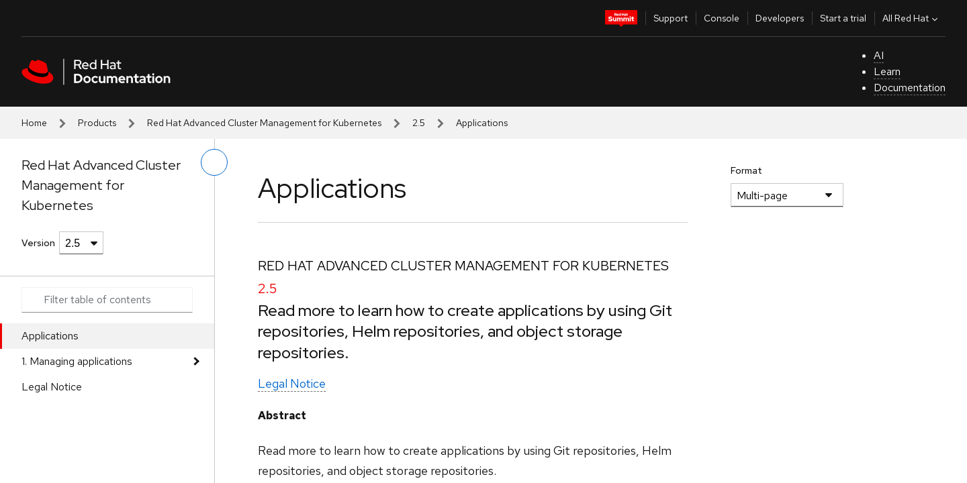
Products (97, 123)
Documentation (910, 87)
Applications (50, 336)
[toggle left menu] (214, 162)
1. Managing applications (76, 361)
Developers (779, 18)
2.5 (418, 123)
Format (746, 170)
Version (38, 243)
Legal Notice (51, 387)
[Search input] (107, 300)
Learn (887, 71)
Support (670, 18)
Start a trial (843, 18)
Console (721, 18)
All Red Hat (911, 18)
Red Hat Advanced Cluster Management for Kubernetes (264, 123)
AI (879, 55)
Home (34, 123)
